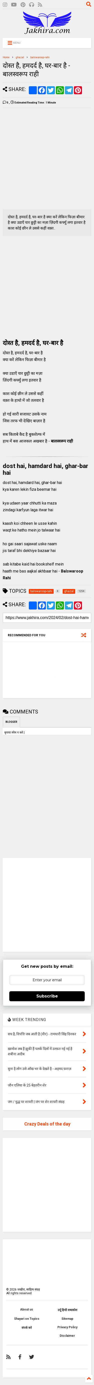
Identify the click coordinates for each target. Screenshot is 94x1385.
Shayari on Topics (26, 1318)
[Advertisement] (47, 159)
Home (6, 57)
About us (26, 1309)
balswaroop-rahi (40, 57)
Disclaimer (67, 1336)
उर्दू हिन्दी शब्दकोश (67, 1310)
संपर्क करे (27, 1328)
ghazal (20, 57)
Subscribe (47, 996)
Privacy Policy (67, 1327)
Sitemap (67, 1318)
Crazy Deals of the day (47, 1123)
